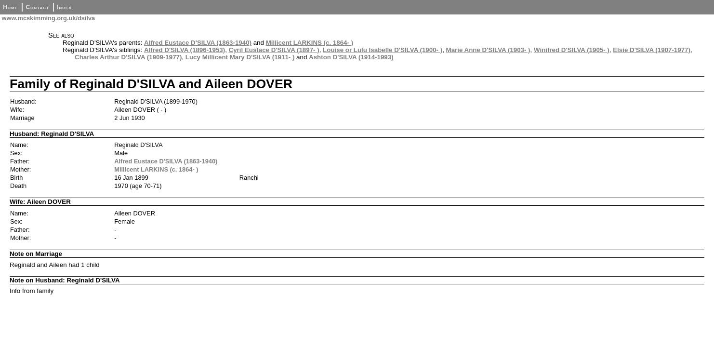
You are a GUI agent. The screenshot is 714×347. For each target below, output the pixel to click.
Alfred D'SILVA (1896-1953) (184, 49)
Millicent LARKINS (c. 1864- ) (309, 42)
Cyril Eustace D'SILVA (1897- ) (274, 49)
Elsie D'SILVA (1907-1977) (651, 49)
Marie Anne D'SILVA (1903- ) (488, 49)
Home (10, 7)
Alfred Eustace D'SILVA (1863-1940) (197, 42)
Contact (37, 7)
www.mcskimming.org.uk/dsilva (47, 18)
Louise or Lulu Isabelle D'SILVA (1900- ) (382, 49)
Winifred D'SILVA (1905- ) (571, 49)
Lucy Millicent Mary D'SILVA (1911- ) (240, 57)
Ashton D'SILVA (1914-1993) (351, 57)
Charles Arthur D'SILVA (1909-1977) (128, 57)
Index (64, 7)
